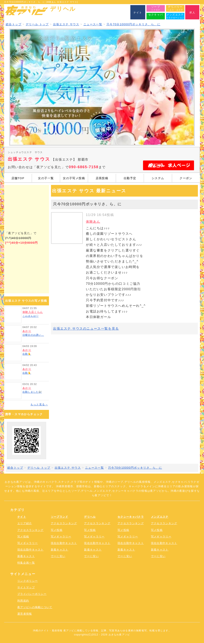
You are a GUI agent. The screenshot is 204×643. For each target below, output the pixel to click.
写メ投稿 (23, 536)
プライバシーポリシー (32, 593)
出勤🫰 (26, 354)
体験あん (93, 221)
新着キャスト (26, 556)
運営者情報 (24, 613)
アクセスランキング (30, 530)
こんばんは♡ (30, 316)
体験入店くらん (32, 312)
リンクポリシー (27, 580)
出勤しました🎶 (32, 391)
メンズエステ (160, 516)
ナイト (21, 516)
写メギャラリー (27, 543)
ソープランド (59, 516)
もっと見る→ (39, 404)
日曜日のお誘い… (33, 335)
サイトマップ (26, 587)
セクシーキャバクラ (131, 516)
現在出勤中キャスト (30, 549)
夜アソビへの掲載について (34, 607)
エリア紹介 (24, 523)
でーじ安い (58, 556)
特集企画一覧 (26, 562)
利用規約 (23, 600)
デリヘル (90, 516)
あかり (26, 331)
